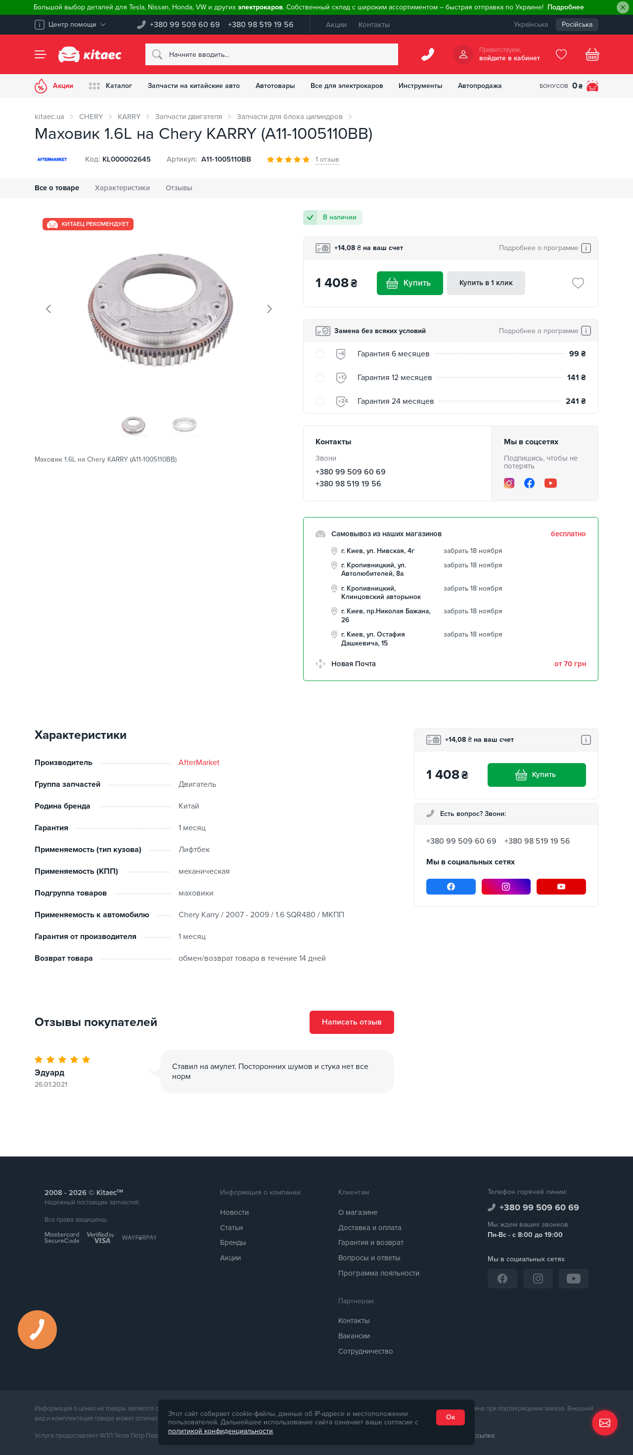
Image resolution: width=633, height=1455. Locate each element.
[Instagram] (509, 483)
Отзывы (179, 187)
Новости (234, 1212)
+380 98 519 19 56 (261, 25)
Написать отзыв (352, 1022)
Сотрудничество (365, 1351)
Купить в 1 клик (486, 282)
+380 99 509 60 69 (185, 25)
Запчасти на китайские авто (194, 86)
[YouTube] (550, 483)
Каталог (110, 86)
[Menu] (40, 54)
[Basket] (592, 54)
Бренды (233, 1243)
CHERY (91, 116)
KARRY (129, 116)
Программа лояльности (378, 1273)
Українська (531, 24)
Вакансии (354, 1335)
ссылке (484, 1436)
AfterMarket (199, 763)
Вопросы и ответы (369, 1257)
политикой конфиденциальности (220, 1431)
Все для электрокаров (347, 86)
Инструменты (422, 86)
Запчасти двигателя (188, 116)
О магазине (357, 1212)
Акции (336, 24)
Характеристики (122, 187)
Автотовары (275, 86)
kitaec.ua (49, 116)
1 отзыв (327, 159)
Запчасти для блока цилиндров (290, 116)
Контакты (374, 24)
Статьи (231, 1227)
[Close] (623, 7)
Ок (450, 1417)
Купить (410, 283)
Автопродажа (481, 86)
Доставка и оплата (370, 1227)
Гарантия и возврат (371, 1243)
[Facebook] (529, 483)
